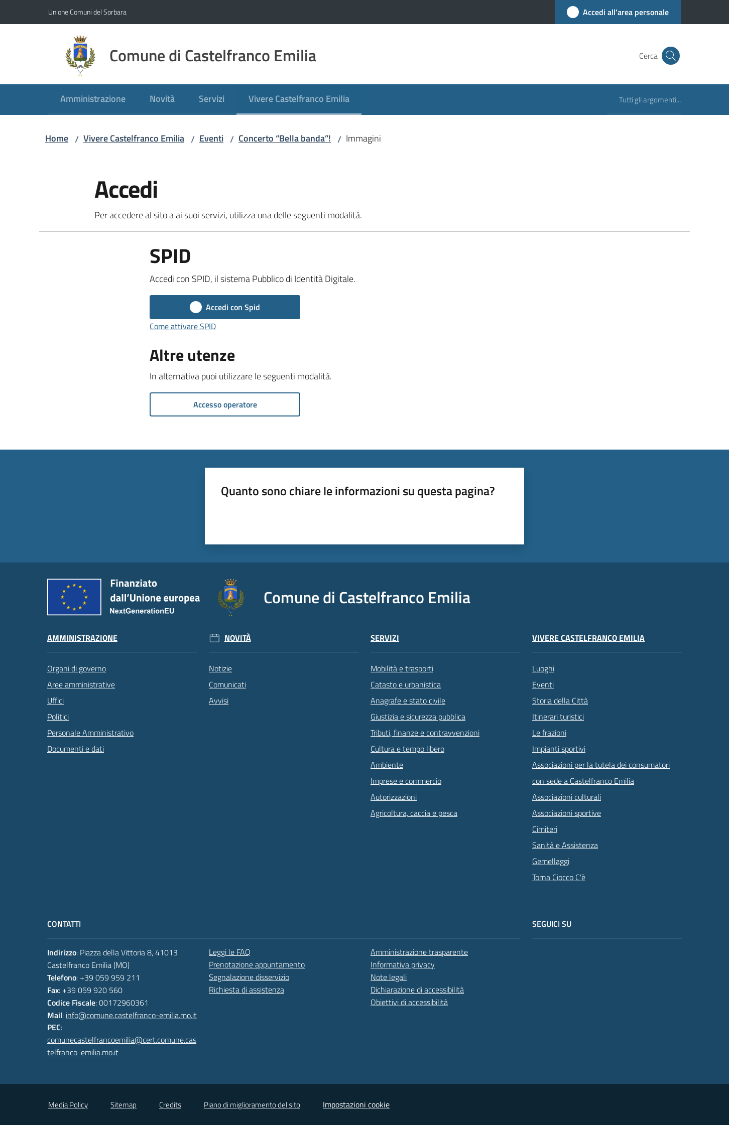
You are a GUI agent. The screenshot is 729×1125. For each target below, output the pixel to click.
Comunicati (227, 684)
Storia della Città (560, 700)
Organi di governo (76, 668)
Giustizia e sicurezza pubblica (418, 717)
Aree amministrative (81, 684)
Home (56, 138)
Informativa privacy (403, 964)
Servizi (385, 638)
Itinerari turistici (558, 717)
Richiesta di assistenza (246, 989)
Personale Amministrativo (90, 733)
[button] (669, 56)
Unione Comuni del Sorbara (87, 12)
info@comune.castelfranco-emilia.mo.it (131, 1015)
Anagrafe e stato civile (408, 700)
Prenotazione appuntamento (257, 964)
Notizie (220, 668)
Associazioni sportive (566, 813)
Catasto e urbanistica (406, 684)
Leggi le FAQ (230, 952)
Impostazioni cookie (356, 1104)
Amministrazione (82, 638)
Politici (58, 717)
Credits (170, 1104)
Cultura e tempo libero (407, 749)
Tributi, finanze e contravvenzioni (425, 733)
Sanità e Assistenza (565, 845)
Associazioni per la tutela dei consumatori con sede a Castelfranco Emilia (601, 773)
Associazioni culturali (566, 797)
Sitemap (123, 1104)
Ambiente (387, 765)
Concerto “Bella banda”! (284, 138)
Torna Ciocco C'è (558, 877)
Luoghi (543, 668)
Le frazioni (549, 733)
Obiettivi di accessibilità (409, 1002)
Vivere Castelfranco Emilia (133, 138)
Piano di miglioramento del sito (252, 1104)
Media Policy (68, 1104)
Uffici (55, 700)
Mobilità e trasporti (402, 668)
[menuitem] (93, 99)
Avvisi (218, 700)
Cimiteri (544, 829)
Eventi (211, 138)
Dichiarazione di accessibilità (417, 989)
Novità (237, 638)
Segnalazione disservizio (249, 977)
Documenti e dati (75, 749)
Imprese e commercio (406, 781)
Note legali (389, 977)
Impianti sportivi (558, 749)
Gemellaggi (550, 861)
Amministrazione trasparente (419, 952)
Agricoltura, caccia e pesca (414, 813)
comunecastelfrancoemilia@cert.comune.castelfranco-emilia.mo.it (121, 1046)
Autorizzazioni (394, 797)
